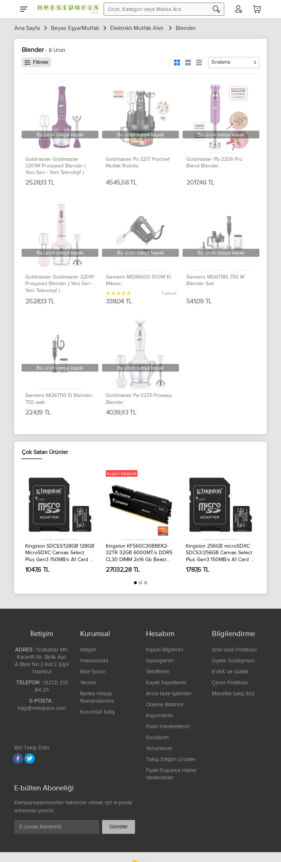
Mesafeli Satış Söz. (234, 694)
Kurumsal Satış (97, 712)
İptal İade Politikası (234, 650)
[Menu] (23, 9)
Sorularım (157, 737)
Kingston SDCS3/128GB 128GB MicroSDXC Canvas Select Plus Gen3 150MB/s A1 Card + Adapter (59, 553)
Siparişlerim (159, 661)
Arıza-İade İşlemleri (168, 694)
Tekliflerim (157, 672)
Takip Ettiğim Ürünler (171, 759)
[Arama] (216, 9)
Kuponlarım (159, 715)
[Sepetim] (257, 9)
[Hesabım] (238, 9)
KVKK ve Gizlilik (230, 672)
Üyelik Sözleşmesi (233, 661)
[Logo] (66, 9)
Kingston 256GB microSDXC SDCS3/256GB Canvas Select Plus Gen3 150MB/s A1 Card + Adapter (219, 553)
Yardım (88, 683)
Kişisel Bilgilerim (164, 650)
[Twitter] (30, 758)
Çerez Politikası (230, 683)
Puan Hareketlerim (168, 726)
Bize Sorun (93, 672)
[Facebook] (18, 758)
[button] (135, 582)
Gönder (118, 827)
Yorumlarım (159, 748)
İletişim (88, 650)
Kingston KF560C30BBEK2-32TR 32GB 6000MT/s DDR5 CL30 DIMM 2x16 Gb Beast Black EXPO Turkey (139, 553)
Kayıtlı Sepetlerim (166, 683)
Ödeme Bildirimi (164, 705)
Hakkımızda (94, 661)
